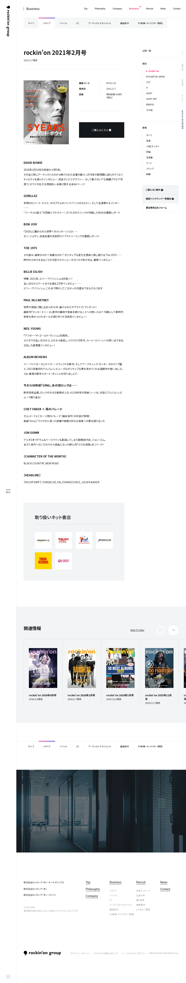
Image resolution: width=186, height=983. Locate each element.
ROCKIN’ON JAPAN (155, 76)
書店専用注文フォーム (156, 207)
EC (77, 23)
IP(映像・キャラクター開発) (150, 23)
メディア (46, 23)
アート (149, 163)
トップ (182, 53)
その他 (149, 110)
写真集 (149, 157)
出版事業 (182, 82)
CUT (148, 82)
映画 (148, 174)
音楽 (148, 140)
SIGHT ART (151, 98)
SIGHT (149, 93)
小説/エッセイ (152, 146)
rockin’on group (42, 953)
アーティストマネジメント (99, 23)
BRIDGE (150, 104)
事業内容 (182, 67)
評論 (148, 151)
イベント (63, 23)
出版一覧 (146, 50)
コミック (150, 168)
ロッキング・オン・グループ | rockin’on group (8, 21)
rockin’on (182, 98)
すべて (31, 23)
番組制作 (124, 23)
